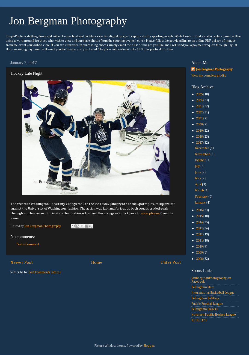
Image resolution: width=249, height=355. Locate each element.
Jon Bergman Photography (68, 21)
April (198, 184)
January (200, 202)
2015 (199, 216)
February (201, 196)
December (202, 148)
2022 (199, 112)
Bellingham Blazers (204, 309)
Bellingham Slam (202, 287)
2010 (199, 246)
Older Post (171, 262)
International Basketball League (212, 292)
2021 (199, 118)
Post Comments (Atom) (44, 272)
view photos (150, 213)
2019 (199, 130)
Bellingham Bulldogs (205, 298)
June (198, 172)
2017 (199, 142)
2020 (199, 124)
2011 (199, 240)
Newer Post (21, 262)
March (200, 190)
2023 (199, 106)
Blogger (148, 345)
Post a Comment (27, 244)
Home (96, 262)
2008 (199, 258)
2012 (199, 234)
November (202, 154)
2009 (199, 252)
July (198, 166)
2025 (199, 94)
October (201, 160)
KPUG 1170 (198, 320)
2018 (199, 136)
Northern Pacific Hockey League (213, 314)
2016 (199, 210)
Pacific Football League (207, 303)
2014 (199, 222)
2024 (199, 100)
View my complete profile (208, 75)
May (198, 178)
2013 (199, 228)
